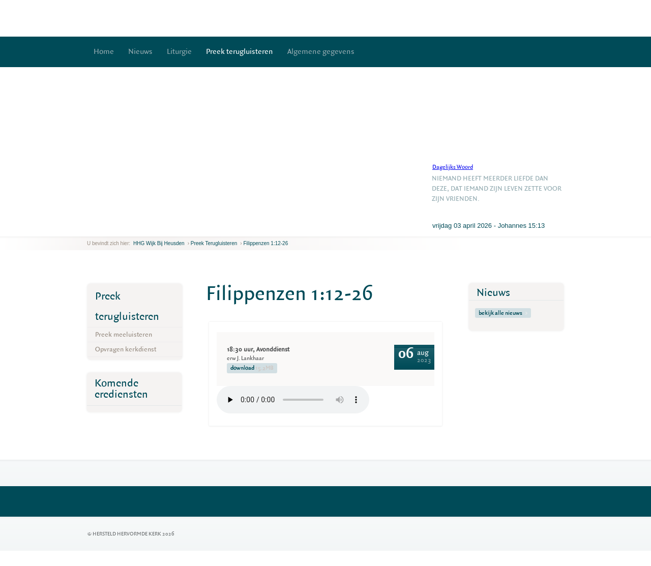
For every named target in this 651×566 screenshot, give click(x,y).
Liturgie (179, 51)
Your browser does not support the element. (293, 399)
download (252, 368)
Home (104, 51)
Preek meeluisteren (123, 334)
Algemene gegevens (320, 51)
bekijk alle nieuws (503, 313)
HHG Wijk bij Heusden (159, 243)
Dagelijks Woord (452, 167)
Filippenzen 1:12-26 (265, 243)
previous (89, 228)
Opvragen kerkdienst (125, 349)
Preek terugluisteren (239, 51)
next (101, 228)
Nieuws (140, 51)
